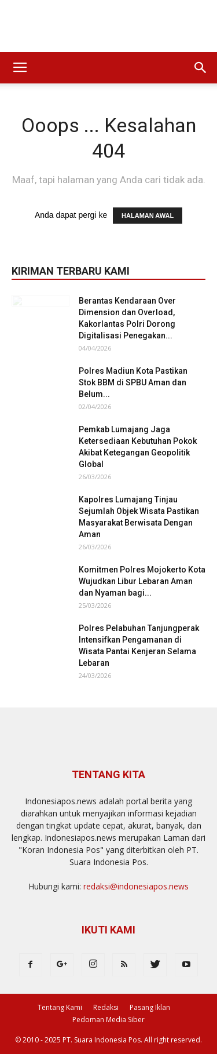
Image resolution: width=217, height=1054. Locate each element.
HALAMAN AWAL (148, 215)
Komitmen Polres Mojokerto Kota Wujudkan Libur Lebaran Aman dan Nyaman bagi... (142, 581)
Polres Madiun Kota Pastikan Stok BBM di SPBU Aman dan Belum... (133, 382)
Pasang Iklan (150, 1007)
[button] (201, 67)
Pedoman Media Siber (108, 1019)
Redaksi (106, 1007)
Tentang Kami (60, 1007)
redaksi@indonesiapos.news (136, 886)
